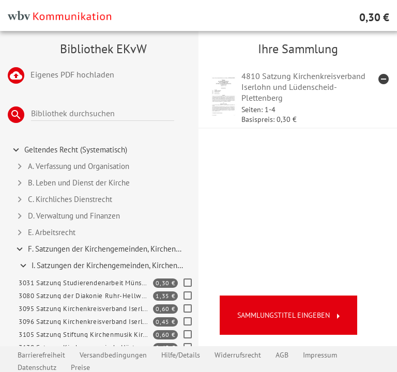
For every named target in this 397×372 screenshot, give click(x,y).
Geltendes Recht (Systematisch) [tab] (68, 150)
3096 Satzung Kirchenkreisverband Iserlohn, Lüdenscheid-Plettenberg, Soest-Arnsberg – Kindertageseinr (86, 321)
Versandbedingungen (113, 355)
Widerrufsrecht (238, 355)
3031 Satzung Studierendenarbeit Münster (84, 283)
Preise (80, 367)
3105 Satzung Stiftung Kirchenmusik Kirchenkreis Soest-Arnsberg (86, 334)
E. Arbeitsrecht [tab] (44, 232)
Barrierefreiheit (41, 355)
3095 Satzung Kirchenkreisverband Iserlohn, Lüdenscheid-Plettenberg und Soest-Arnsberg (86, 308)
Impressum (320, 355)
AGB (282, 355)
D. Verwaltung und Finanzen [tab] (67, 216)
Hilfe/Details (180, 355)
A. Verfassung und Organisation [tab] (71, 166)
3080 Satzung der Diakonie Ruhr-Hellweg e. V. (86, 295)
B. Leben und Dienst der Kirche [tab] (72, 183)
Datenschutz (37, 367)
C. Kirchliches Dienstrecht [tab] (63, 199)
